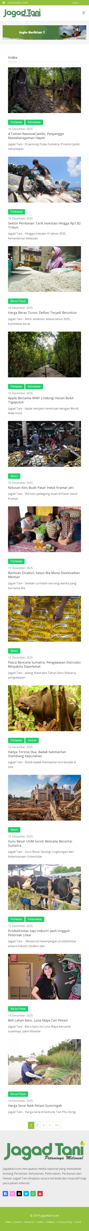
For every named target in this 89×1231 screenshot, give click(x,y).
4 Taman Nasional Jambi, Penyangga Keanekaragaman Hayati (36, 136)
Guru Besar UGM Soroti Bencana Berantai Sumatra (40, 843)
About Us (29, 1222)
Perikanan (17, 212)
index (76, 2)
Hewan (32, 740)
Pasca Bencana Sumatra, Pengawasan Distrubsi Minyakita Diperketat (44, 664)
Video (40, 1222)
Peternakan (35, 919)
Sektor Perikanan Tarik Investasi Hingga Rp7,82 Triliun (44, 225)
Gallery (50, 1222)
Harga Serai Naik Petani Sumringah (35, 1105)
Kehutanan (34, 122)
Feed (78, 1222)
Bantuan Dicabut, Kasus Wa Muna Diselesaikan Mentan (44, 575)
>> (57, 1125)
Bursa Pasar (18, 301)
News (14, 476)
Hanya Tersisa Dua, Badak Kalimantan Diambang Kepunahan (37, 754)
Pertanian (16, 122)
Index (9, 1222)
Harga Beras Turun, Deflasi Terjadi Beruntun (42, 312)
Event (18, 1222)
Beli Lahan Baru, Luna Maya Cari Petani (38, 1020)
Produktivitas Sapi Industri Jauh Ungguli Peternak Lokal (39, 933)
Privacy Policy (65, 1222)
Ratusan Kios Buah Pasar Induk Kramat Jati (41, 487)
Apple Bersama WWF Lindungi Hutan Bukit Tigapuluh (41, 400)
